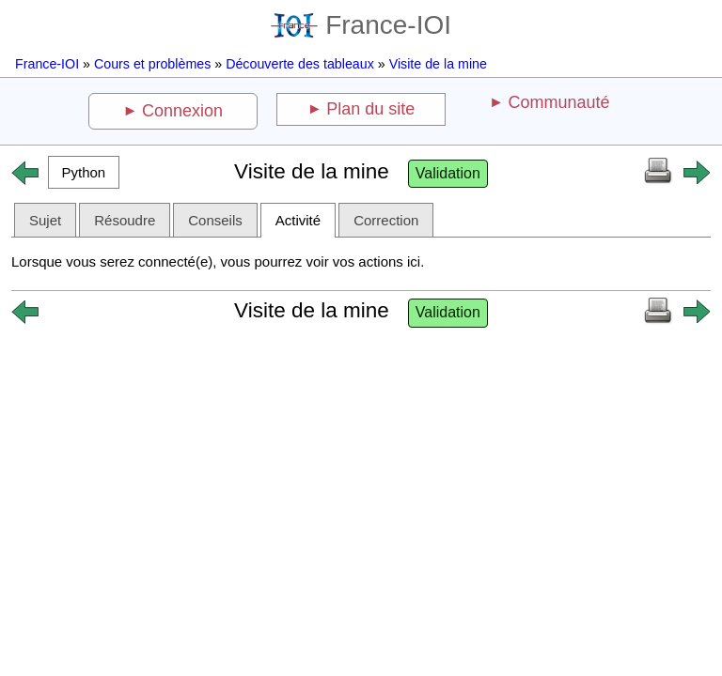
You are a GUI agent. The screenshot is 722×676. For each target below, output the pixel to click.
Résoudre (124, 220)
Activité (298, 220)
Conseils (215, 220)
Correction (385, 220)
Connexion (182, 110)
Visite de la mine (438, 63)
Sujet (45, 220)
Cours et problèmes (152, 63)
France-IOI (361, 24)
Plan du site (370, 109)
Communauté (558, 102)
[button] (83, 172)
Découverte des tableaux (300, 63)
